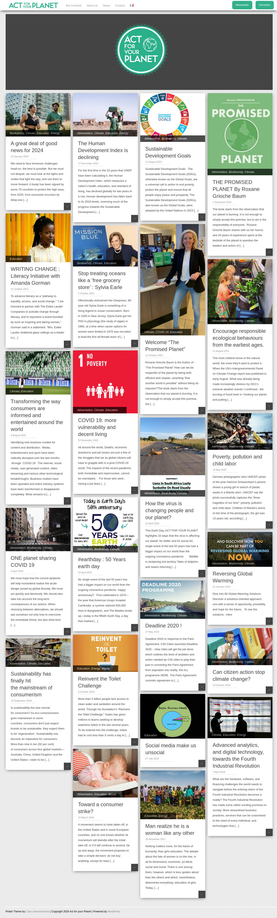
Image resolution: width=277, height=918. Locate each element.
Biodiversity (17, 133)
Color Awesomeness (37, 911)
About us (92, 5)
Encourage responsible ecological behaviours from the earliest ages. (239, 338)
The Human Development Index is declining (103, 150)
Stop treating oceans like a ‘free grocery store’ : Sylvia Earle (102, 280)
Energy (55, 133)
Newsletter (242, 4)
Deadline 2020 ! (163, 626)
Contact (120, 5)
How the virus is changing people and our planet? (169, 510)
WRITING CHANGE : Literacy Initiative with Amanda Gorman (35, 276)
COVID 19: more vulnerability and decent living (97, 427)
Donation (264, 4)
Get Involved (73, 5)
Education (43, 133)
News (106, 5)
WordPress (114, 911)
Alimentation (85, 133)
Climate (30, 133)
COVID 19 (162, 332)
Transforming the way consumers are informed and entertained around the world (37, 415)
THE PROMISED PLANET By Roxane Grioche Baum (236, 189)
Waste (105, 668)
